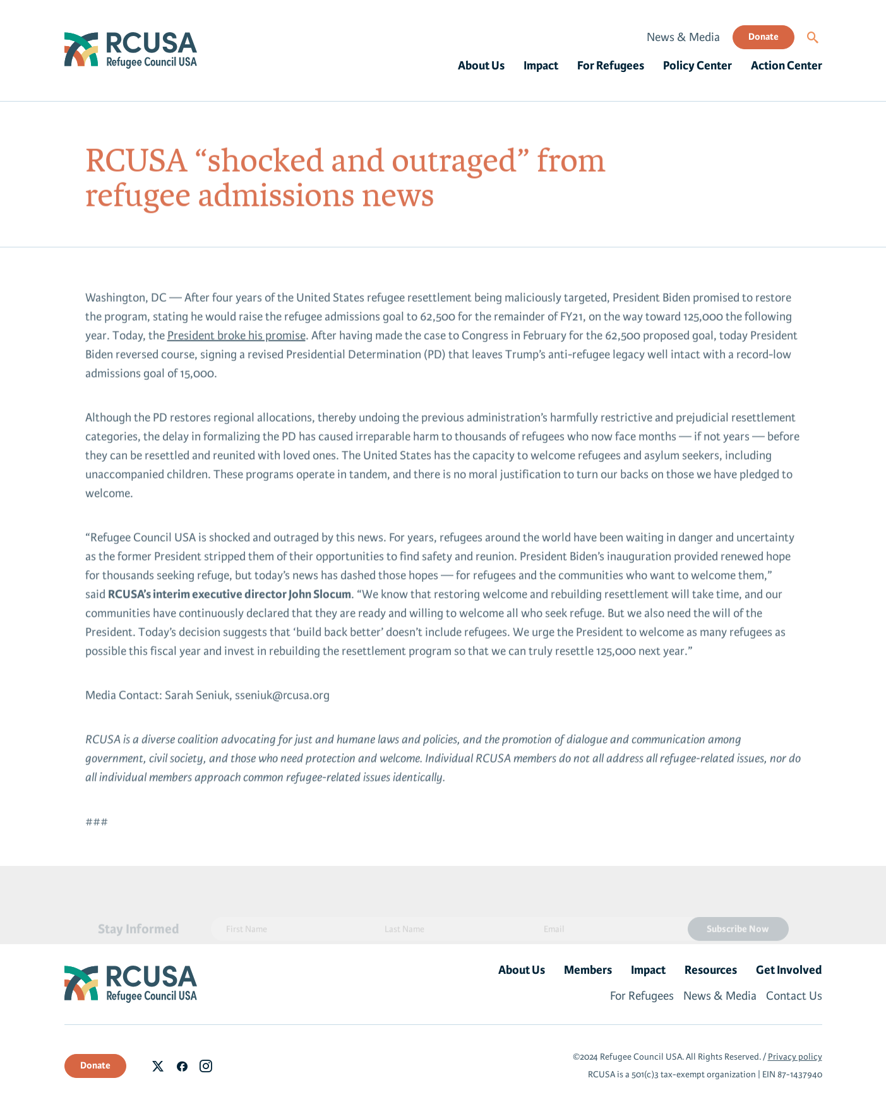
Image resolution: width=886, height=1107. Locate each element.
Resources (711, 970)
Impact (541, 66)
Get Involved (789, 970)
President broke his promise (236, 338)
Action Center (786, 66)
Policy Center (697, 66)
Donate (763, 36)
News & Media (683, 37)
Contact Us (794, 996)
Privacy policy (795, 1056)
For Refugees (610, 66)
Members (588, 970)
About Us (481, 66)
